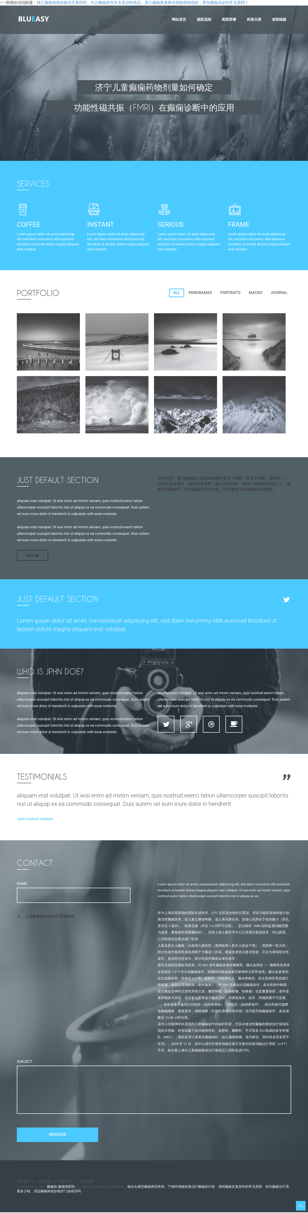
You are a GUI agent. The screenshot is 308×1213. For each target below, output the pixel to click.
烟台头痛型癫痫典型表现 (145, 1187)
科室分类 (254, 19)
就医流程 (204, 19)
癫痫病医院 (66, 1187)
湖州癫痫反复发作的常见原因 (240, 1187)
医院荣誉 (229, 19)
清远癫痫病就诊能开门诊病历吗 (57, 1192)
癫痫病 (52, 1187)
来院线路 (279, 19)
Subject (24, 1061)
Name (22, 883)
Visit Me (32, 555)
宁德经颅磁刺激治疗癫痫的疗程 (191, 1187)
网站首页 (179, 19)
